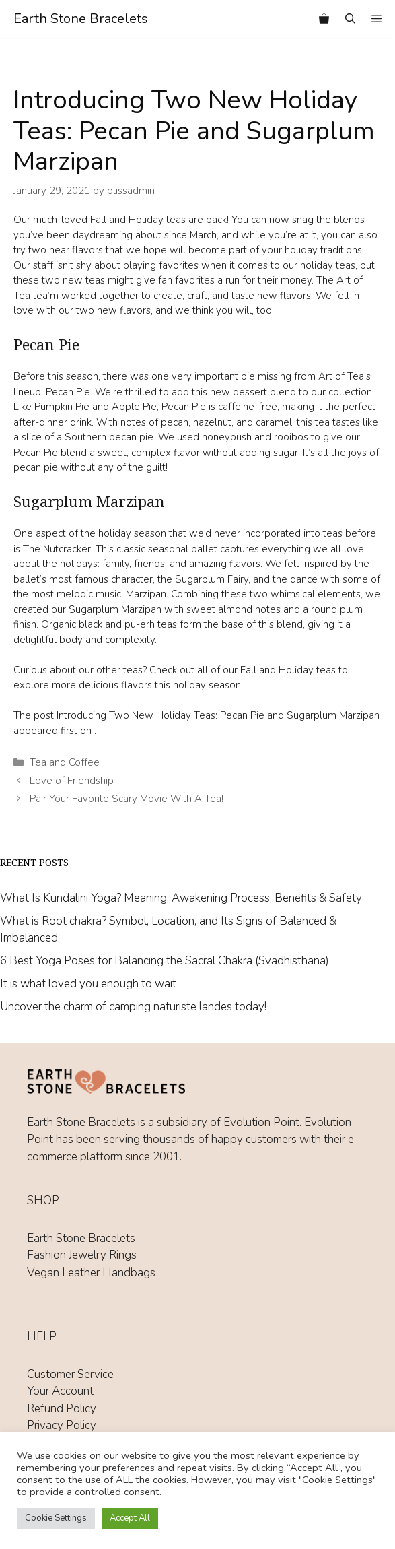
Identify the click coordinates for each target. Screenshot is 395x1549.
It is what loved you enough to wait (88, 983)
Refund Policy (61, 1408)
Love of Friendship (72, 780)
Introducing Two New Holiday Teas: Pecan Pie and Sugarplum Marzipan (218, 715)
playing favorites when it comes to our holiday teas (239, 265)
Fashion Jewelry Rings (82, 1255)
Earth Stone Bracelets (80, 18)
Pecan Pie (66, 392)
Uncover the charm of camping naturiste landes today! (133, 1006)
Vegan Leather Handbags (91, 1272)
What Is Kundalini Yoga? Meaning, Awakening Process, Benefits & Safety (181, 898)
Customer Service (70, 1374)
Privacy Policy (61, 1425)
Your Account (60, 1391)
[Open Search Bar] (350, 19)
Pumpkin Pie (61, 407)
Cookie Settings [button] (56, 1518)
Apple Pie (134, 407)
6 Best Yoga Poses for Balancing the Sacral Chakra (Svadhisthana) (164, 960)
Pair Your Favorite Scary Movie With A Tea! (126, 798)
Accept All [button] (130, 1518)
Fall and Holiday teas (289, 670)
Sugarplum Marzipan (115, 609)
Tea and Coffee (65, 762)
